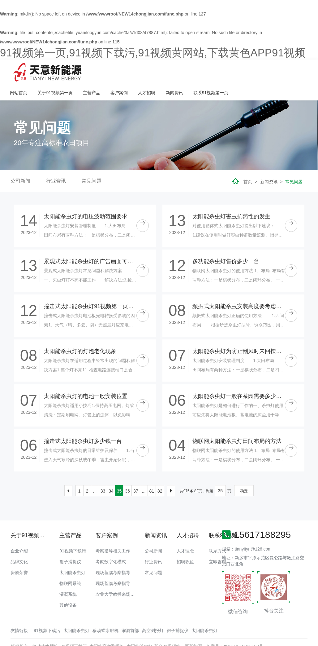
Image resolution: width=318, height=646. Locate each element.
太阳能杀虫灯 (72, 555)
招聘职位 (185, 544)
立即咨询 (217, 544)
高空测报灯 (153, 613)
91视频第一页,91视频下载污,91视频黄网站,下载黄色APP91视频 (152, 53)
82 (159, 473)
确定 (244, 473)
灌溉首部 (130, 613)
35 (119, 473)
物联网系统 (70, 566)
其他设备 (68, 587)
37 (135, 473)
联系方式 (217, 533)
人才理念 (185, 533)
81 (151, 473)
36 (127, 473)
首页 (247, 164)
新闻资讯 (253, 71)
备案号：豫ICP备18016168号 (234, 628)
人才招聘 (226, 71)
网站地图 (8, 641)
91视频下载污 (72, 533)
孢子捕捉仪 (70, 544)
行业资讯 (56, 163)
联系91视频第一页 (290, 71)
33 (103, 473)
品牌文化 (19, 544)
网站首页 (98, 71)
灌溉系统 (68, 576)
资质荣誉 (19, 555)
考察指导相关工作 (113, 533)
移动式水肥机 (105, 613)
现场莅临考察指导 (113, 555)
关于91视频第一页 (135, 71)
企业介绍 (19, 533)
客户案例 (198, 71)
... (95, 473)
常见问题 (91, 163)
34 (111, 473)
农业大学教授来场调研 (117, 576)
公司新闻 (20, 163)
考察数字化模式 (111, 544)
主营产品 (171, 71)
